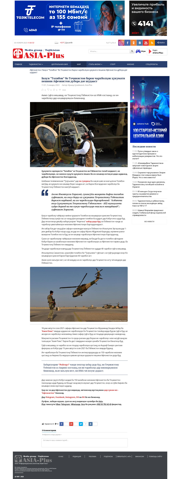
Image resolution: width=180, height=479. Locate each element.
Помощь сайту (155, 456)
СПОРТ (112, 64)
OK (77, 397)
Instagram (70, 397)
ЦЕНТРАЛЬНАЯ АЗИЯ (59, 64)
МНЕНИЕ (130, 64)
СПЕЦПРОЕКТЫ (152, 64)
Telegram (50, 397)
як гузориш (84, 181)
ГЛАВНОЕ (18, 64)
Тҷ (110, 43)
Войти (161, 42)
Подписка (108, 456)
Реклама (92, 456)
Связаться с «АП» (124, 456)
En (114, 43)
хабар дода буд (93, 221)
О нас (61, 456)
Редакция (77, 456)
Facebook (60, 397)
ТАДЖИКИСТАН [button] (36, 64)
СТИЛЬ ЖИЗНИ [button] (95, 64)
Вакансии (139, 456)
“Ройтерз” (63, 364)
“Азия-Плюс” (47, 331)
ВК (83, 397)
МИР (79, 64)
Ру (107, 43)
